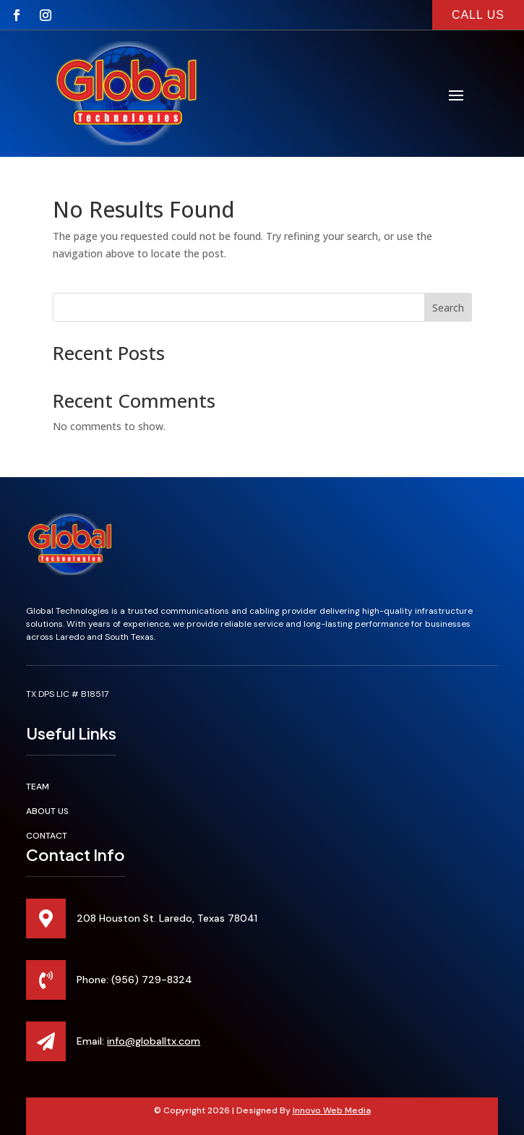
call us (478, 15)
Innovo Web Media (332, 1110)
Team (37, 786)
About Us (47, 811)
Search (448, 307)
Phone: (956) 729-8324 (134, 979)
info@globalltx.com (153, 1041)
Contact (46, 835)
